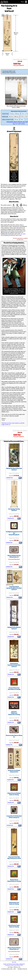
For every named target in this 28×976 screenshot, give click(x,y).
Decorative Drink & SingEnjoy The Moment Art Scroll (14, 857)
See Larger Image (19, 123)
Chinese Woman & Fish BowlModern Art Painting (14, 793)
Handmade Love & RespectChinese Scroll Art (14, 771)
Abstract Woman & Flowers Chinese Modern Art (14, 948)
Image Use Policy (7, 964)
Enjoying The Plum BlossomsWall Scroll (14, 628)
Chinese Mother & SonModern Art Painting (14, 903)
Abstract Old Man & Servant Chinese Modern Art (14, 556)
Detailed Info (9, 477)
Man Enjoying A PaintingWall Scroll (14, 509)
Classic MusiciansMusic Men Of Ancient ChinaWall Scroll (14, 665)
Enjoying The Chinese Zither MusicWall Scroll (14, 469)
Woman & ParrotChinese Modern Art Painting (14, 880)
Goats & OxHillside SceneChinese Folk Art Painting (14, 713)
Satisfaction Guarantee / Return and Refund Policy (15, 964)
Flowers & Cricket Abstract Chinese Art (14, 736)
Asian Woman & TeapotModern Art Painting (14, 926)
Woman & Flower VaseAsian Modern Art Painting (14, 688)
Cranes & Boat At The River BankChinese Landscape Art (14, 816)
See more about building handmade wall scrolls (13, 234)
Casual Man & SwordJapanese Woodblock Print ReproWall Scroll (14, 588)
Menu (24, 2)
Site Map (14, 962)
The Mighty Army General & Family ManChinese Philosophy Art (14, 533)
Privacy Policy (15, 964)
